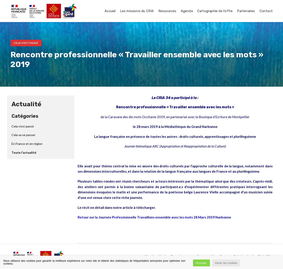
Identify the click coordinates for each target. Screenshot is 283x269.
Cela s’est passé (26, 43)
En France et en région (26, 144)
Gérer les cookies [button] (226, 263)
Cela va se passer (23, 135)
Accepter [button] (201, 263)
